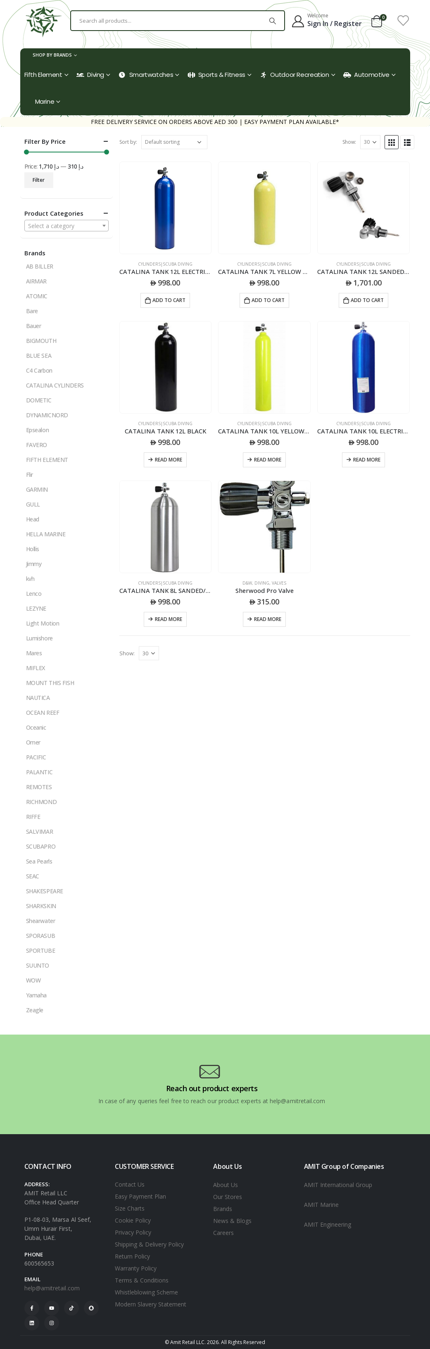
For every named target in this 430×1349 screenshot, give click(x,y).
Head (32, 519)
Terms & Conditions (142, 1280)
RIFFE (33, 817)
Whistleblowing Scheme (146, 1292)
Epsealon (37, 430)
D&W (247, 583)
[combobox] (66, 225)
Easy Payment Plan (140, 1196)
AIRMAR (36, 281)
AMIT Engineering (327, 1224)
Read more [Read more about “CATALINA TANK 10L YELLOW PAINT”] (267, 459)
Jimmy (34, 564)
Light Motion (42, 623)
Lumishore (39, 638)
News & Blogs (232, 1221)
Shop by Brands (52, 55)
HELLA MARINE (46, 534)
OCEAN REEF (42, 712)
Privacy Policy (133, 1232)
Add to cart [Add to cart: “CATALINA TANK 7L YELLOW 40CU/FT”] (268, 300)
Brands (222, 1209)
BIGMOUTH (41, 341)
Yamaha (36, 995)
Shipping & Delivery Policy (149, 1244)
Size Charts (130, 1208)
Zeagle (34, 1010)
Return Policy (132, 1256)
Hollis (32, 549)
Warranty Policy (136, 1268)
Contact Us (130, 1184)
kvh (30, 579)
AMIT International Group (338, 1185)
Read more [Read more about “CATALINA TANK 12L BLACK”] (168, 459)
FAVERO (36, 445)
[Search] (272, 20)
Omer (33, 742)
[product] (165, 208)
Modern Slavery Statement (150, 1304)
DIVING (261, 583)
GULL (33, 504)
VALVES (279, 583)
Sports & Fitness (216, 74)
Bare (32, 311)
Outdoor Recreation (294, 74)
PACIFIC (36, 757)
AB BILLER (39, 266)
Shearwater (40, 921)
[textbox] (66, 226)
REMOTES (39, 787)
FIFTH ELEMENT (47, 460)
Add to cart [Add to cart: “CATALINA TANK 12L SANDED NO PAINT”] (367, 300)
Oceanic (36, 727)
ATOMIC (37, 296)
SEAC (32, 876)
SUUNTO (37, 965)
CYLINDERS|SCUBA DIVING (165, 264)
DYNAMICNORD (47, 415)
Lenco (34, 593)
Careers (223, 1233)
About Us (225, 1185)
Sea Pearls (39, 861)
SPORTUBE (40, 950)
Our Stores (227, 1197)
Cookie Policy (133, 1220)
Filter (39, 179)
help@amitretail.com (52, 1288)
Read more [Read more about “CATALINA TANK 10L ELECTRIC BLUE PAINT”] (366, 459)
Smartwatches (146, 74)
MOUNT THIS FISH (50, 683)
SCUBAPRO (41, 846)
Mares (34, 653)
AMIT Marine (321, 1205)
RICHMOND (41, 802)
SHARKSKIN (41, 906)
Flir (29, 474)
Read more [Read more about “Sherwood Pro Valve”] (267, 619)
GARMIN (37, 489)
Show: (349, 141)
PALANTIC (39, 772)
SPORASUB (40, 936)
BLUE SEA (39, 355)
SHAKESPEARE (44, 891)
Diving (90, 74)
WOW (33, 980)
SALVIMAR (39, 831)
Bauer (33, 326)
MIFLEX (35, 668)
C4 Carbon (39, 370)
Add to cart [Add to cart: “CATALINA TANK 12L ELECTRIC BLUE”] (168, 300)
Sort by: (128, 141)
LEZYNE (36, 608)
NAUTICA (38, 698)
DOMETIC (39, 400)
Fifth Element (43, 74)
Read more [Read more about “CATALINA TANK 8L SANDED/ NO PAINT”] (168, 619)
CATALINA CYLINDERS (55, 385)
